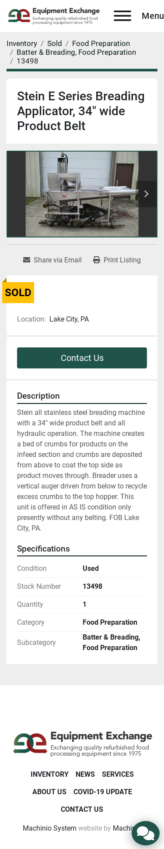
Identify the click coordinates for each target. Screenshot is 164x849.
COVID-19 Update (102, 792)
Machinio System (50, 828)
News (85, 774)
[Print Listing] (117, 260)
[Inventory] (22, 43)
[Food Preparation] (101, 43)
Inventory (50, 774)
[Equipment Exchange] (82, 743)
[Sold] (54, 43)
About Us (49, 792)
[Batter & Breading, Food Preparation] (76, 52)
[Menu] (122, 16)
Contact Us (82, 358)
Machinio (127, 828)
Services (118, 774)
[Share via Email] (52, 260)
